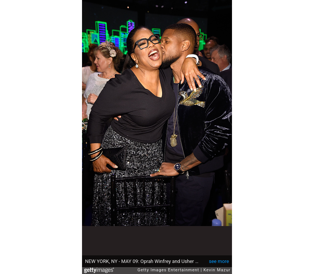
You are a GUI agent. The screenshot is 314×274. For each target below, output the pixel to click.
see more (219, 261)
